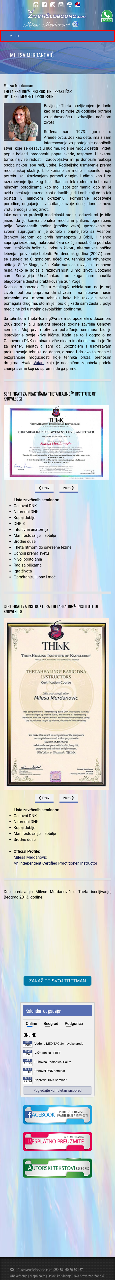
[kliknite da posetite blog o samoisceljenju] (57, 1168)
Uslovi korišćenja (60, 1276)
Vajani (38, 362)
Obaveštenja (18, 1276)
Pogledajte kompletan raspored (57, 1090)
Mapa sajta (37, 1276)
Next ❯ (68, 488)
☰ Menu (12, 36)
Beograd (51, 1023)
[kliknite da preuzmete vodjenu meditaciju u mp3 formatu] (57, 1142)
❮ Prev (44, 488)
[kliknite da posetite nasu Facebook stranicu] (57, 1115)
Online (31, 1023)
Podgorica (74, 1023)
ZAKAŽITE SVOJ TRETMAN (57, 980)
